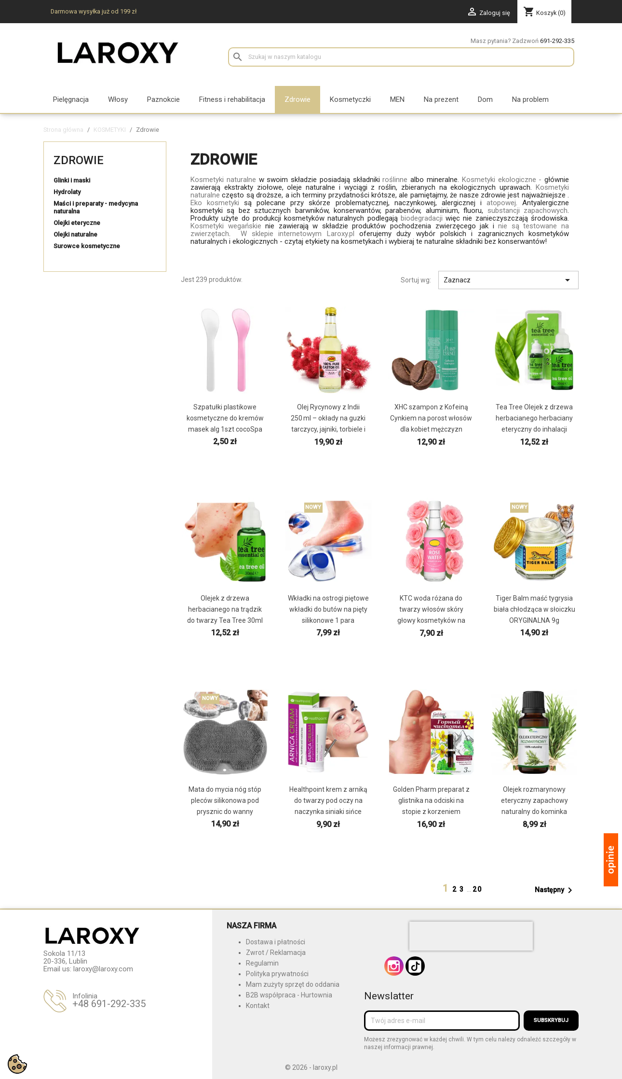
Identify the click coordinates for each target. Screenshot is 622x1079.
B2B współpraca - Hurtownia (289, 995)
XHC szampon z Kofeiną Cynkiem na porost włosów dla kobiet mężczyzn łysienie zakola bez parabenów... (431, 429)
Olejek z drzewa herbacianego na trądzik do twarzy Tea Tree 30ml (225, 609)
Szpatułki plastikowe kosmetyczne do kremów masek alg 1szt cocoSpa (225, 418)
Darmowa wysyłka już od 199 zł (93, 11)
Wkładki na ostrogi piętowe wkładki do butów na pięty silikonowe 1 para (328, 609)
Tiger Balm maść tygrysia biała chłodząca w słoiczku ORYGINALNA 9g (534, 609)
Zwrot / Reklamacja (276, 952)
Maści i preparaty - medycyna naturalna (96, 207)
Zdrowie (79, 160)
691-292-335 (557, 40)
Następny (555, 890)
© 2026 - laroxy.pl (311, 1067)
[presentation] (471, 936)
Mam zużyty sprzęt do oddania (292, 984)
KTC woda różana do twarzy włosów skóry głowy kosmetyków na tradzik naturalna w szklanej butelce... (431, 620)
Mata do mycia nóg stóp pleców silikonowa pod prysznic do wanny (225, 800)
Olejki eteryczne (77, 222)
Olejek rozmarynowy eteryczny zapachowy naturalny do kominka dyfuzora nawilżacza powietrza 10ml (534, 811)
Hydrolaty (67, 192)
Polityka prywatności (277, 974)
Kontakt (258, 1005)
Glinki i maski (72, 180)
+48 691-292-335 (109, 1003)
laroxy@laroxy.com (103, 969)
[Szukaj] (401, 57)
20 (477, 889)
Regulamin (262, 963)
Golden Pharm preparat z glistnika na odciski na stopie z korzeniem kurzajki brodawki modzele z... (431, 811)
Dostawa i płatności (275, 942)
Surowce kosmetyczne (87, 246)
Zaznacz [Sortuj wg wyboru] (508, 280)
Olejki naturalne (75, 234)
